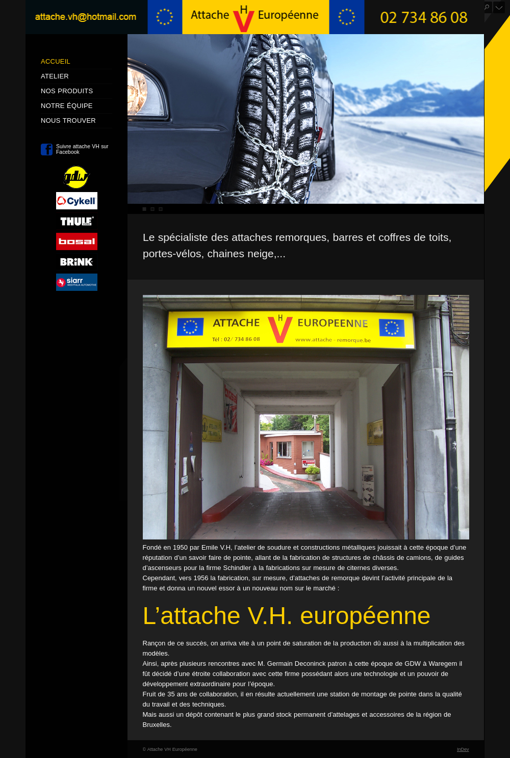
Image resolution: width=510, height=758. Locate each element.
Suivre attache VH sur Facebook (82, 149)
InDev (463, 749)
